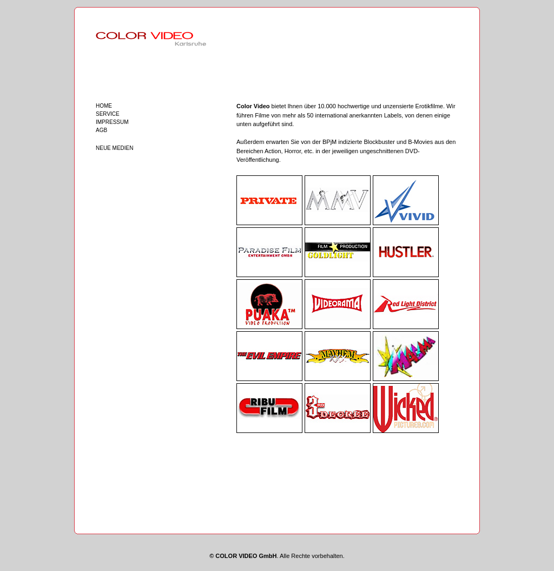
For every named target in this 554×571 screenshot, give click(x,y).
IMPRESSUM (112, 122)
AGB (101, 130)
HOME (104, 106)
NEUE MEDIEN (114, 148)
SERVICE (108, 114)
